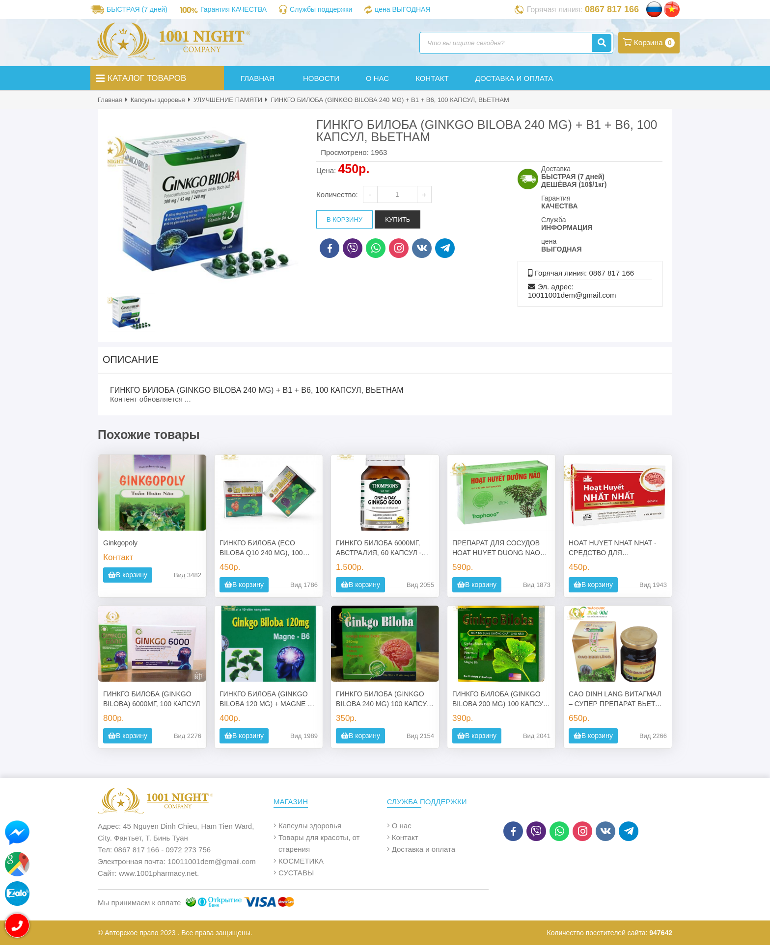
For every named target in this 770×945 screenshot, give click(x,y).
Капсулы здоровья (158, 99)
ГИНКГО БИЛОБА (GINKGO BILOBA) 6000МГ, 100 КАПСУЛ (151, 699)
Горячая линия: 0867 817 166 (584, 273)
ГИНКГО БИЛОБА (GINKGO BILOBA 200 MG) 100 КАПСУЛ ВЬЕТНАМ (500, 699)
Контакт (405, 837)
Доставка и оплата (423, 849)
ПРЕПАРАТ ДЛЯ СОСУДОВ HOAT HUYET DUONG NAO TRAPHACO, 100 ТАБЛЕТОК (497, 548)
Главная (110, 99)
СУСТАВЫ (296, 872)
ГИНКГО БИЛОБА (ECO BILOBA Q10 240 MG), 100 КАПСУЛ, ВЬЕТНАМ (261, 548)
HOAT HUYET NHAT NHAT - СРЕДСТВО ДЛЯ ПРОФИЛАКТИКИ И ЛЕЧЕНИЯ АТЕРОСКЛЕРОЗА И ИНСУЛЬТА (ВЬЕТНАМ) (618, 548)
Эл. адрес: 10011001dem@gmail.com (572, 290)
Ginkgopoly (120, 543)
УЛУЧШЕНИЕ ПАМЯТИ (227, 99)
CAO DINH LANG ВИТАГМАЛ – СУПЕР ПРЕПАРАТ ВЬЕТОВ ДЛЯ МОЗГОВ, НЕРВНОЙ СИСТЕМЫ (617, 699)
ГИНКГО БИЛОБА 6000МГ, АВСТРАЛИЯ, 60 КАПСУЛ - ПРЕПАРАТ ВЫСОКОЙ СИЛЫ (383, 548)
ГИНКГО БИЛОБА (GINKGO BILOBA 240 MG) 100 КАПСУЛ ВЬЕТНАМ (383, 699)
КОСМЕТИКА (301, 861)
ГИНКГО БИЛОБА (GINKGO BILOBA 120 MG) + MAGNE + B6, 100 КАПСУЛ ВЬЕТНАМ (266, 699)
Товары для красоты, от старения (318, 843)
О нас (402, 825)
